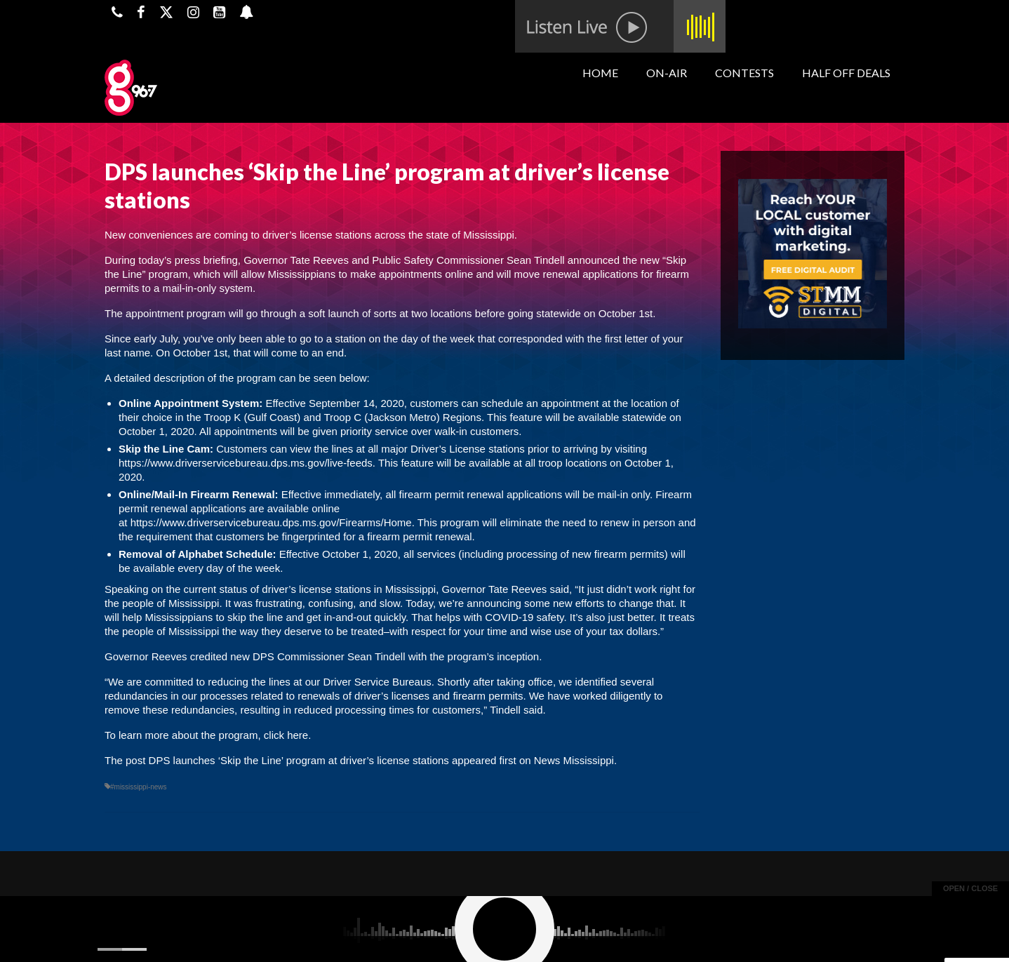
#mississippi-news (138, 787)
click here (286, 735)
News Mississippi (574, 760)
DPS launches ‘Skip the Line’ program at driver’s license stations (299, 760)
